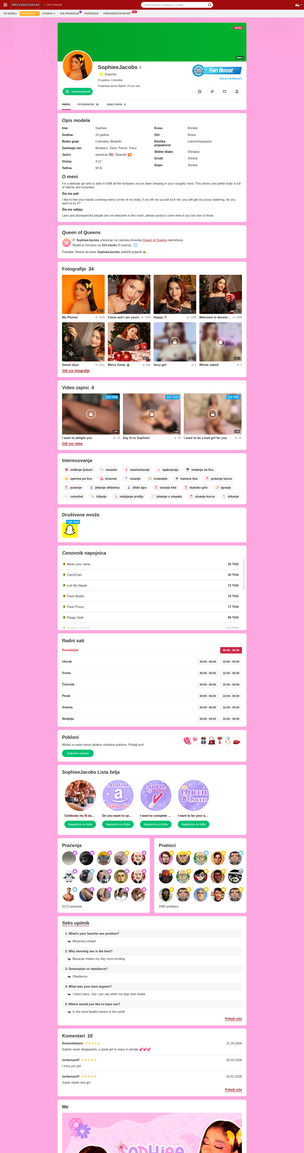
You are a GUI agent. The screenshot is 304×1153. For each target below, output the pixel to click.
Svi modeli (10, 13)
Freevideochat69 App (118, 13)
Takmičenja (91, 13)
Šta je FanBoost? (231, 78)
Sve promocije (70, 13)
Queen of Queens (155, 240)
